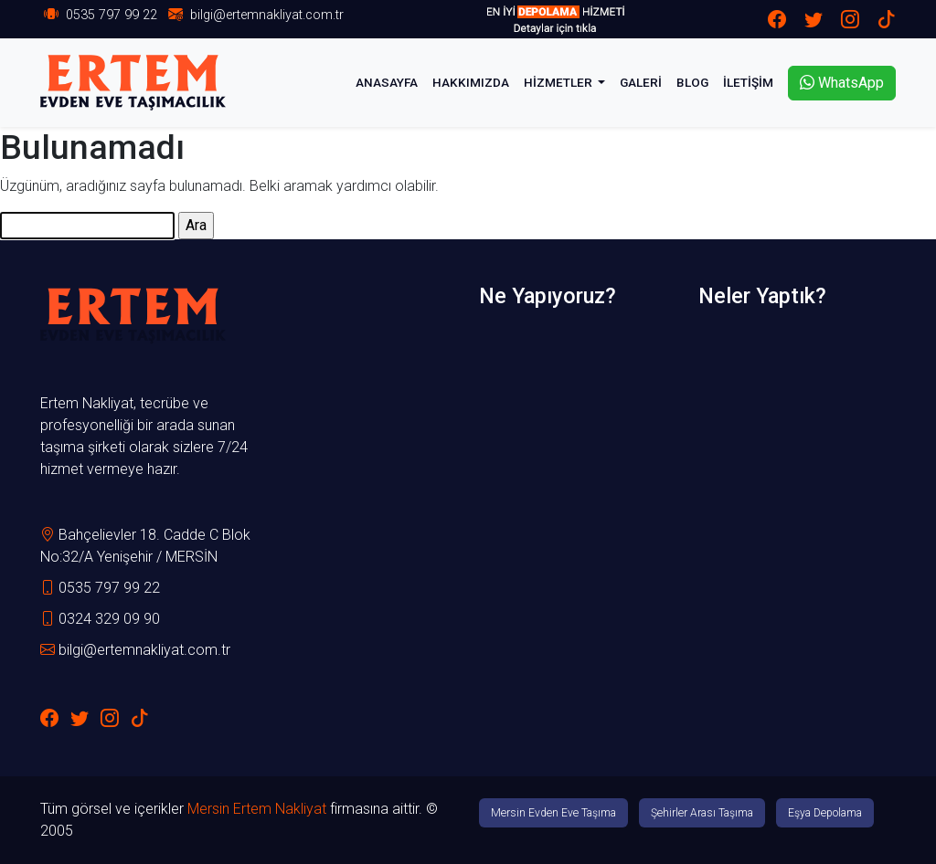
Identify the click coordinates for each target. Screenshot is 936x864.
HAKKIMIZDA (470, 82)
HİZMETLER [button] (559, 82)
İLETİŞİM (748, 82)
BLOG (692, 82)
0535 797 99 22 (111, 15)
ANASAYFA (387, 82)
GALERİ (641, 82)
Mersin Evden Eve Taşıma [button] (553, 812)
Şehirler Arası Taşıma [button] (702, 812)
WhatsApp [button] (842, 82)
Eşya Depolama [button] (825, 812)
